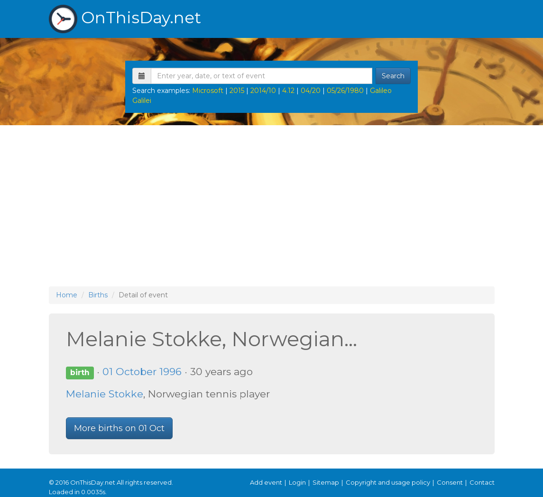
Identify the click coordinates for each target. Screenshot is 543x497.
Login (297, 482)
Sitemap (326, 482)
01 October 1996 (142, 371)
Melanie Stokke (104, 394)
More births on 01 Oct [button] (119, 428)
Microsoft (207, 90)
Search (393, 76)
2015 (237, 90)
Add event (266, 482)
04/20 (311, 90)
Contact (482, 482)
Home (66, 295)
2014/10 (263, 90)
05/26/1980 (345, 90)
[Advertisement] (271, 205)
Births (98, 295)
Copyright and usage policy (388, 482)
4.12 (288, 90)
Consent (450, 482)
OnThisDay (125, 19)
